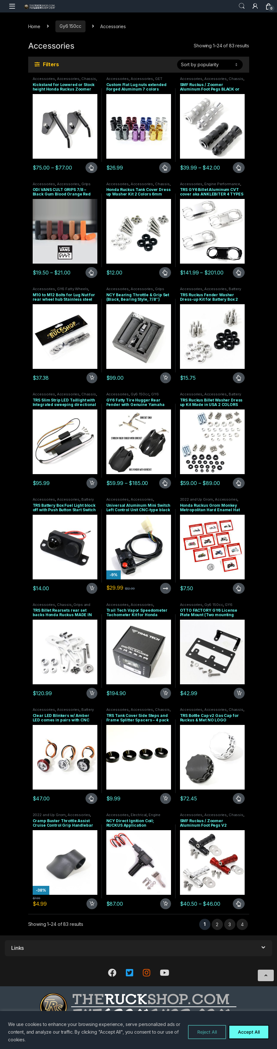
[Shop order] (210, 65)
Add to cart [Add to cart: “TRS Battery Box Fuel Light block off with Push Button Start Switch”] (91, 588)
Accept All (249, 1032)
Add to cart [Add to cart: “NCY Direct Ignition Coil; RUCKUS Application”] (165, 903)
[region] (138, 1030)
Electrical (139, 815)
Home (34, 26)
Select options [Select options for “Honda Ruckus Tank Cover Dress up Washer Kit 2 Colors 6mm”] (165, 272)
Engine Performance (222, 184)
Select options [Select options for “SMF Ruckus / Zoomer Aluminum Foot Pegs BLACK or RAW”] (239, 167)
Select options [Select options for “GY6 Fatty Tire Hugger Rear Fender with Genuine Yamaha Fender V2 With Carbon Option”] (165, 483)
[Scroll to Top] (266, 975)
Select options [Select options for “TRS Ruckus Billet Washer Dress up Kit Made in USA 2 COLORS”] (239, 483)
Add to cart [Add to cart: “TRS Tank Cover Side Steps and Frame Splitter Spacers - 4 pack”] (165, 798)
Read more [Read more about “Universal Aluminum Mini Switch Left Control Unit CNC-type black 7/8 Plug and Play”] (165, 588)
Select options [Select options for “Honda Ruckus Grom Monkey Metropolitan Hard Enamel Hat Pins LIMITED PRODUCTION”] (239, 588)
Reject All (207, 1032)
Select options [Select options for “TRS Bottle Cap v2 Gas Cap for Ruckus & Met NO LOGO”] (239, 798)
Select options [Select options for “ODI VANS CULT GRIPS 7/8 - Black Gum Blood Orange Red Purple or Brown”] (91, 272)
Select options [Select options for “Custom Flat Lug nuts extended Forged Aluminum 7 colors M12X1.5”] (165, 167)
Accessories (44, 78)
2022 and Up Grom (196, 499)
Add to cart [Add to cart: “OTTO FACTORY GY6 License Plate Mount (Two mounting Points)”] (239, 693)
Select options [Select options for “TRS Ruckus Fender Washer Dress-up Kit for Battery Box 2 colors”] (239, 377)
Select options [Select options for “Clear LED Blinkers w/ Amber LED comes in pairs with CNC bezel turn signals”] (91, 798)
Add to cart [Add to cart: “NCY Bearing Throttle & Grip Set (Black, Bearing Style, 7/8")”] (165, 377)
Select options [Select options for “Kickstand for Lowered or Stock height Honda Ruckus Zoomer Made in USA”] (91, 167)
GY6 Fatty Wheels (72, 289)
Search (241, 6)
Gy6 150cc (70, 26)
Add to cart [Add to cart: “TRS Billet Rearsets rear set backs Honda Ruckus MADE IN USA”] (91, 693)
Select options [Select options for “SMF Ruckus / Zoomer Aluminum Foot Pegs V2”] (239, 903)
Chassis (88, 78)
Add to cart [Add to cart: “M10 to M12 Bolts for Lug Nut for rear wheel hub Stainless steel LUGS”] (91, 377)
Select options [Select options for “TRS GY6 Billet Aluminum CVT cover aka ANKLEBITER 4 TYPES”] (239, 272)
